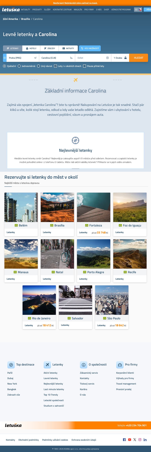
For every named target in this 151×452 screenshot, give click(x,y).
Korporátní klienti (125, 373)
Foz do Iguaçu (132, 225)
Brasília (59, 225)
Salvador (77, 318)
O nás (83, 394)
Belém (23, 225)
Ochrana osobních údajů (84, 439)
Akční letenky (50, 373)
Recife (132, 272)
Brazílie (25, 19)
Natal (59, 272)
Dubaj (10, 378)
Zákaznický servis (89, 373)
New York (12, 383)
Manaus (23, 272)
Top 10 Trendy (51, 394)
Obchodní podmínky (28, 439)
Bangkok (11, 389)
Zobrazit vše (13, 394)
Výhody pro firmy (125, 378)
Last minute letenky (54, 389)
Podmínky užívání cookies (55, 439)
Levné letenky (51, 378)
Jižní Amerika (10, 19)
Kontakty (84, 378)
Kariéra (83, 389)
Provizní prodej (123, 389)
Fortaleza (95, 225)
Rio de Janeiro (41, 318)
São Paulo (113, 318)
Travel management (126, 383)
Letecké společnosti (54, 400)
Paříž (9, 373)
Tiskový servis (87, 383)
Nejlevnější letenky (53, 383)
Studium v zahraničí (54, 405)
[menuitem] (25, 9)
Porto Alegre (95, 272)
